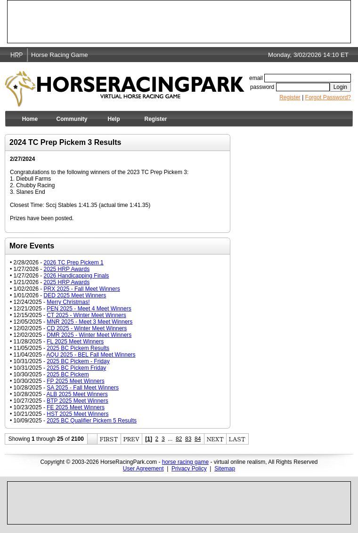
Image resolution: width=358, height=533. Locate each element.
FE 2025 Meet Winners (76, 407)
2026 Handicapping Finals (76, 275)
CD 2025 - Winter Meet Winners (87, 328)
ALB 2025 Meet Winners (77, 394)
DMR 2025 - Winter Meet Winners (89, 335)
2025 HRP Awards (67, 269)
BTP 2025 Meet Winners (77, 401)
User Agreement (143, 468)
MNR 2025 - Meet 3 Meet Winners (89, 321)
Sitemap (224, 468)
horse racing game (185, 462)
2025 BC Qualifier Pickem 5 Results (92, 420)
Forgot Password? (328, 97)
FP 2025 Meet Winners (76, 381)
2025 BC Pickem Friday (76, 368)
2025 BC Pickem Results (78, 348)
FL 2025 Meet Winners (75, 341)
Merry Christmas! (68, 302)
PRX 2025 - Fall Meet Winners (82, 289)
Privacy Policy (189, 468)
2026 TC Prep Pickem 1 (74, 262)
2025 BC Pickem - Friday (78, 361)
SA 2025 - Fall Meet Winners (83, 387)
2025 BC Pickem (68, 374)
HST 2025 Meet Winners (77, 414)
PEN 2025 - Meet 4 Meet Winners (89, 308)
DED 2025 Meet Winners (75, 295)
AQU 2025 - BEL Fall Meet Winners (91, 354)
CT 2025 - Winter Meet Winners (86, 315)
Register (290, 97)
